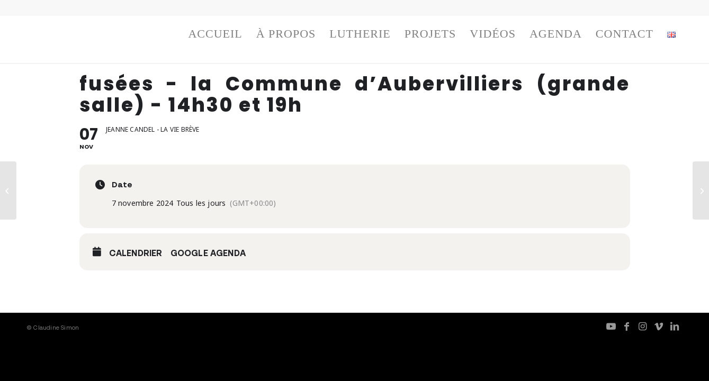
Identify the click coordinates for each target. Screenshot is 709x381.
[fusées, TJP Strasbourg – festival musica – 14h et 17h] (8, 190)
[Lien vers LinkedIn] (675, 326)
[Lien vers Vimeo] (659, 326)
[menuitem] (215, 36)
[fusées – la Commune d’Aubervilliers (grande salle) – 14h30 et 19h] (701, 190)
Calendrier (136, 253)
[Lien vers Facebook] (627, 326)
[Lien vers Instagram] (643, 326)
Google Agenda (208, 253)
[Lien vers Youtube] (611, 326)
